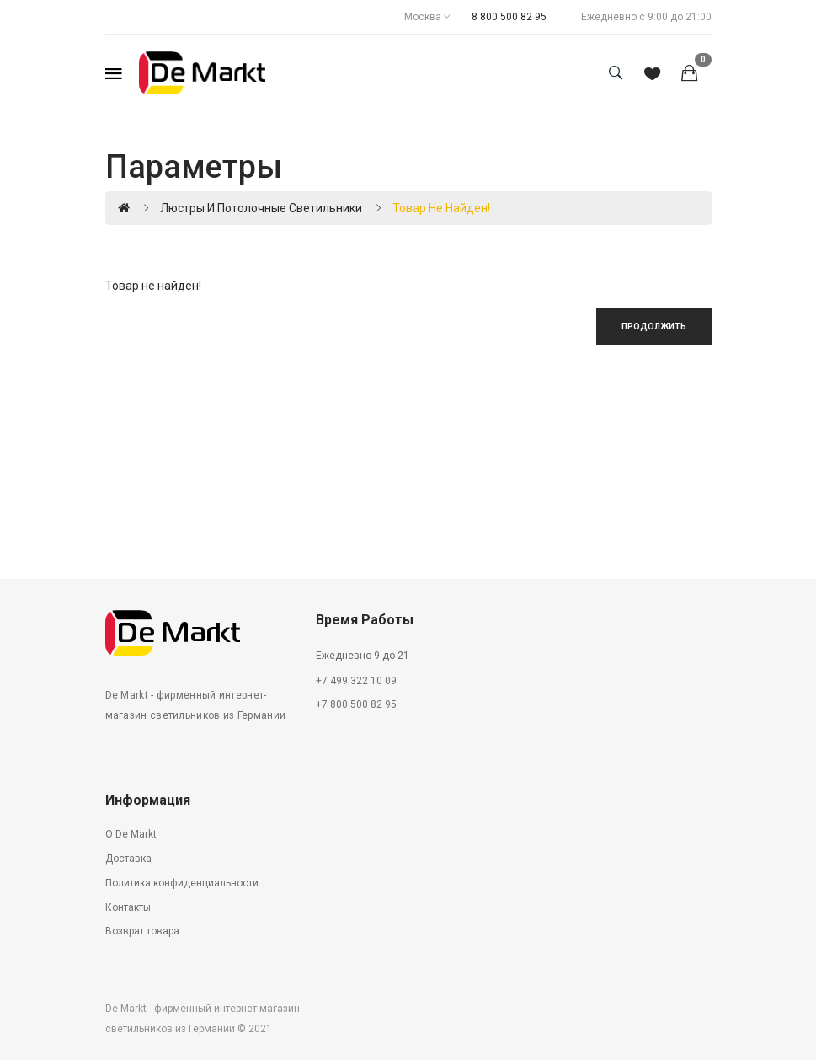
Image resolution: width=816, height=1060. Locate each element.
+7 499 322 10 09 (356, 681)
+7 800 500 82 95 (356, 704)
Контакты (128, 907)
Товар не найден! (441, 208)
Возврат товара (142, 931)
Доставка (128, 859)
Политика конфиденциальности (182, 883)
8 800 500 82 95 (509, 17)
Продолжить (653, 326)
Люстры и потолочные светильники (261, 208)
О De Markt (131, 834)
